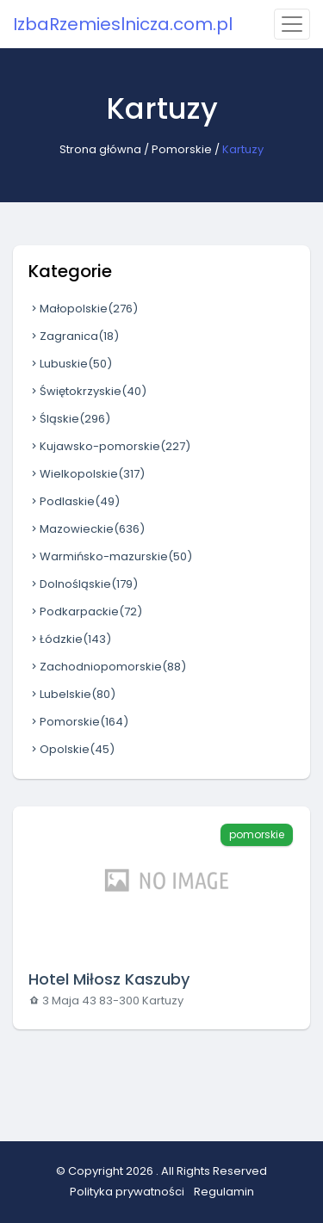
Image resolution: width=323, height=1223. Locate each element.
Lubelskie (71, 694)
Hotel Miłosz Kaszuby (108, 979)
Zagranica (73, 336)
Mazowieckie (86, 529)
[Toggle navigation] (292, 24)
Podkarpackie (85, 611)
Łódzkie (69, 639)
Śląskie (69, 419)
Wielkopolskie (86, 474)
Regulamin (224, 1191)
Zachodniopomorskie (107, 666)
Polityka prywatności (127, 1191)
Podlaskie (74, 501)
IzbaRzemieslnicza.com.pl (123, 24)
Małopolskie (83, 308)
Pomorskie (182, 149)
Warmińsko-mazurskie (110, 556)
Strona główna (100, 149)
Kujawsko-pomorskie (109, 446)
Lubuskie (70, 363)
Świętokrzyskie (87, 391)
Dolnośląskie (83, 584)
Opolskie (71, 749)
